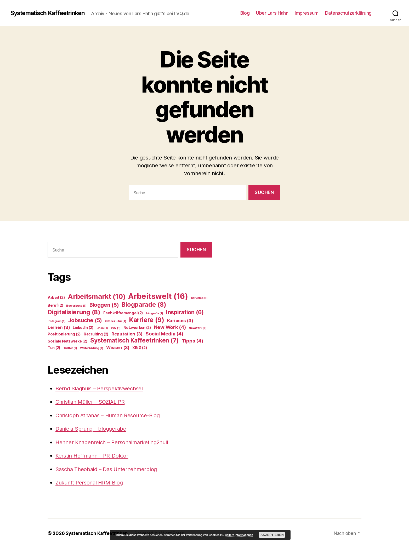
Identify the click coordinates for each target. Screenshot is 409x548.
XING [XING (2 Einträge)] (139, 347)
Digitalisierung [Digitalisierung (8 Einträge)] (74, 312)
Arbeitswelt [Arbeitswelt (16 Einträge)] (158, 296)
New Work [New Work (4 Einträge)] (170, 327)
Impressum (307, 13)
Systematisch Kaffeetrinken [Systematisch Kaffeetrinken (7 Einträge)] (134, 340)
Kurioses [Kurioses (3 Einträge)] (180, 320)
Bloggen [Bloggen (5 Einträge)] (104, 304)
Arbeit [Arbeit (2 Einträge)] (56, 297)
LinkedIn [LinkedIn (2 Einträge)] (83, 327)
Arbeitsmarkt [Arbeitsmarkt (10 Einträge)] (96, 296)
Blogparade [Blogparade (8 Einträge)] (144, 304)
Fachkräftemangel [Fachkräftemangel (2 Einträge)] (123, 313)
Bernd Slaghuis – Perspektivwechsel (101, 388)
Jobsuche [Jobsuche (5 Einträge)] (85, 320)
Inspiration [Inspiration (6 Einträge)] (185, 312)
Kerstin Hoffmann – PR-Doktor (93, 455)
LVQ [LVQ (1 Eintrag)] (116, 328)
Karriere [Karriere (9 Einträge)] (146, 320)
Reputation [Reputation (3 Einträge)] (127, 333)
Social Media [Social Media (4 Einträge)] (164, 334)
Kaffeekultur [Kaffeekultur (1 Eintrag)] (115, 321)
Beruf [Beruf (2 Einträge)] (56, 305)
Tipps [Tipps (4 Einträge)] (192, 341)
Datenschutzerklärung (348, 13)
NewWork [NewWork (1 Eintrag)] (197, 328)
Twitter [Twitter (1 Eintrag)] (70, 348)
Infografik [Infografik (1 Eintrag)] (154, 313)
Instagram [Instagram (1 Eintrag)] (57, 321)
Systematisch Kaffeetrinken (50, 13)
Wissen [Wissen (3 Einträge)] (117, 347)
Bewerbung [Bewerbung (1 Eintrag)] (76, 305)
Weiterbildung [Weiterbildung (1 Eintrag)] (91, 348)
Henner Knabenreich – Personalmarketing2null (114, 442)
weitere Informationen (239, 534)
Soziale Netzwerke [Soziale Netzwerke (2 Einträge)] (67, 341)
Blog (244, 13)
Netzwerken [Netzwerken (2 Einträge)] (137, 327)
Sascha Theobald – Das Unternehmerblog (108, 469)
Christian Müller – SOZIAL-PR (92, 401)
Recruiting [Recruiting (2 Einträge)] (96, 334)
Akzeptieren (272, 535)
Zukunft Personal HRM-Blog (90, 482)
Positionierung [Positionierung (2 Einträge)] (64, 334)
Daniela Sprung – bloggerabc (92, 428)
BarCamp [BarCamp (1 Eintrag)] (199, 298)
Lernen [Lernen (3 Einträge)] (59, 327)
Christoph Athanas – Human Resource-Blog (110, 415)
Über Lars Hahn (272, 13)
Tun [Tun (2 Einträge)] (54, 347)
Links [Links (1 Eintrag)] (102, 328)
